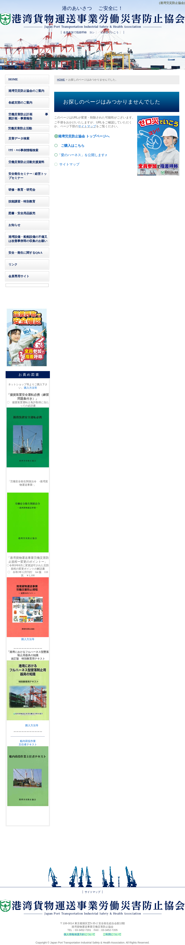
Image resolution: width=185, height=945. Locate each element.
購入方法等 (30, 387)
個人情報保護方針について (79, 934)
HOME (61, 79)
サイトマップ (69, 164)
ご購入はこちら (72, 145)
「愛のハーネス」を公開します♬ (82, 155)
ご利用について (112, 934)
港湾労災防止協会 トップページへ (84, 136)
